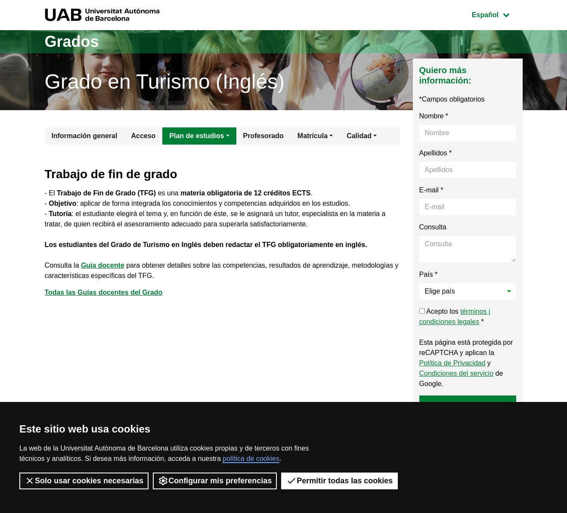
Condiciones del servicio (456, 373)
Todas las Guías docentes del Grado (104, 292)
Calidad (359, 135)
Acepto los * (454, 316)
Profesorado (263, 135)
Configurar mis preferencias (215, 481)
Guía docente (102, 265)
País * (428, 274)
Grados (72, 41)
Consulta (432, 227)
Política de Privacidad (452, 363)
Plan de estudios (196, 135)
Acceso (143, 135)
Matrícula (312, 135)
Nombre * (434, 116)
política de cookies (251, 458)
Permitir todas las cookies (339, 481)
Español (497, 14)
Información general (85, 135)
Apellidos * (435, 153)
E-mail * (431, 190)
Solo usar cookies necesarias (84, 481)
